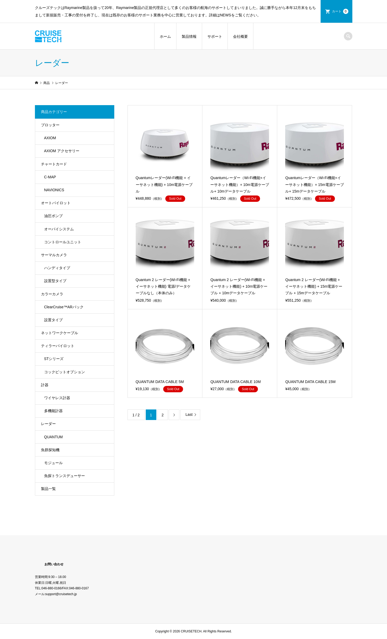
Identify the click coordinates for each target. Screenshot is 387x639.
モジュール (53, 463)
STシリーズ (54, 359)
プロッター (50, 125)
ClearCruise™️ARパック (64, 307)
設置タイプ (53, 320)
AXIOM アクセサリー (61, 151)
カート (340, 11)
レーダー (48, 424)
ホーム (165, 36)
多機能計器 (53, 411)
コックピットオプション (64, 372)
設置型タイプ (55, 281)
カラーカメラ (52, 294)
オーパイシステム (59, 229)
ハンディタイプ (57, 268)
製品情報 (189, 36)
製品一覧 (48, 489)
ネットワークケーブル (59, 333)
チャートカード (54, 164)
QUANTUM (53, 437)
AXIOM (50, 138)
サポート (214, 36)
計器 (44, 385)
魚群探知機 (50, 450)
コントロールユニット (62, 242)
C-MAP (50, 177)
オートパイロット (56, 203)
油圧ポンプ (53, 216)
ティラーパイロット (57, 346)
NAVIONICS (54, 190)
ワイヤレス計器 (57, 398)
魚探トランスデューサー (64, 476)
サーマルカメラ (54, 255)
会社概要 (240, 36)
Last (188, 414)
